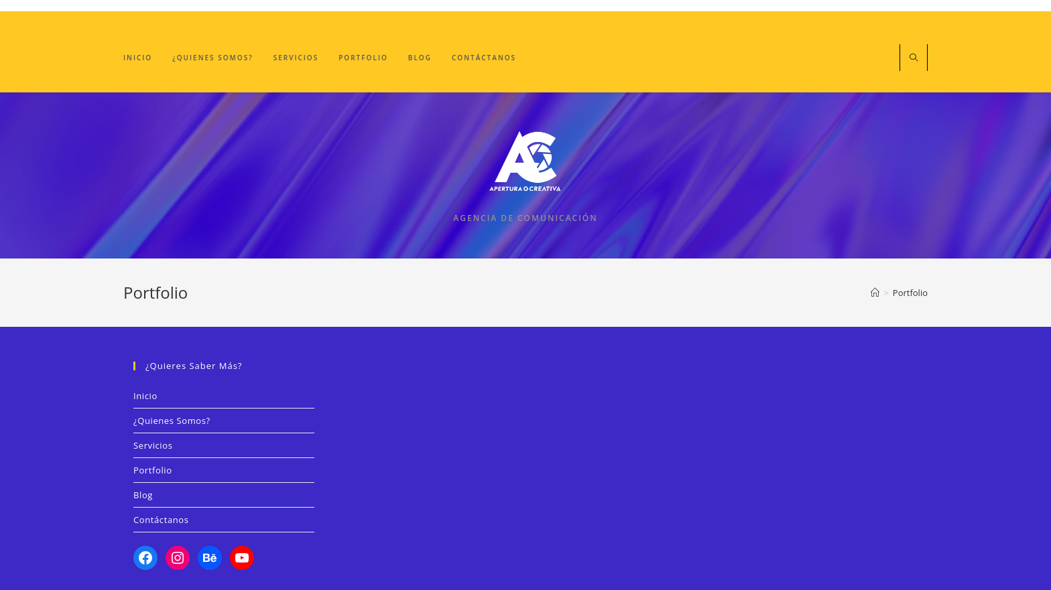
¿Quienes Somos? (171, 421)
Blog (143, 495)
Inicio (145, 396)
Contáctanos (161, 520)
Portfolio (910, 293)
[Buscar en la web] (913, 58)
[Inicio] (875, 293)
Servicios (152, 445)
